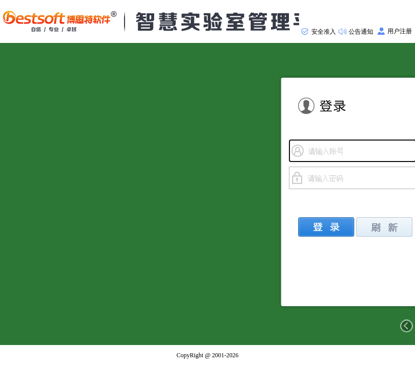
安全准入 (323, 31)
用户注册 (399, 31)
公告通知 (361, 31)
